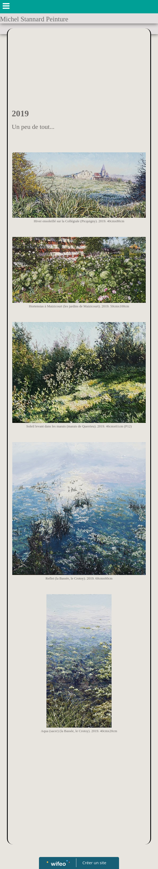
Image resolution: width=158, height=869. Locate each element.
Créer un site (94, 862)
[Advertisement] (79, 68)
